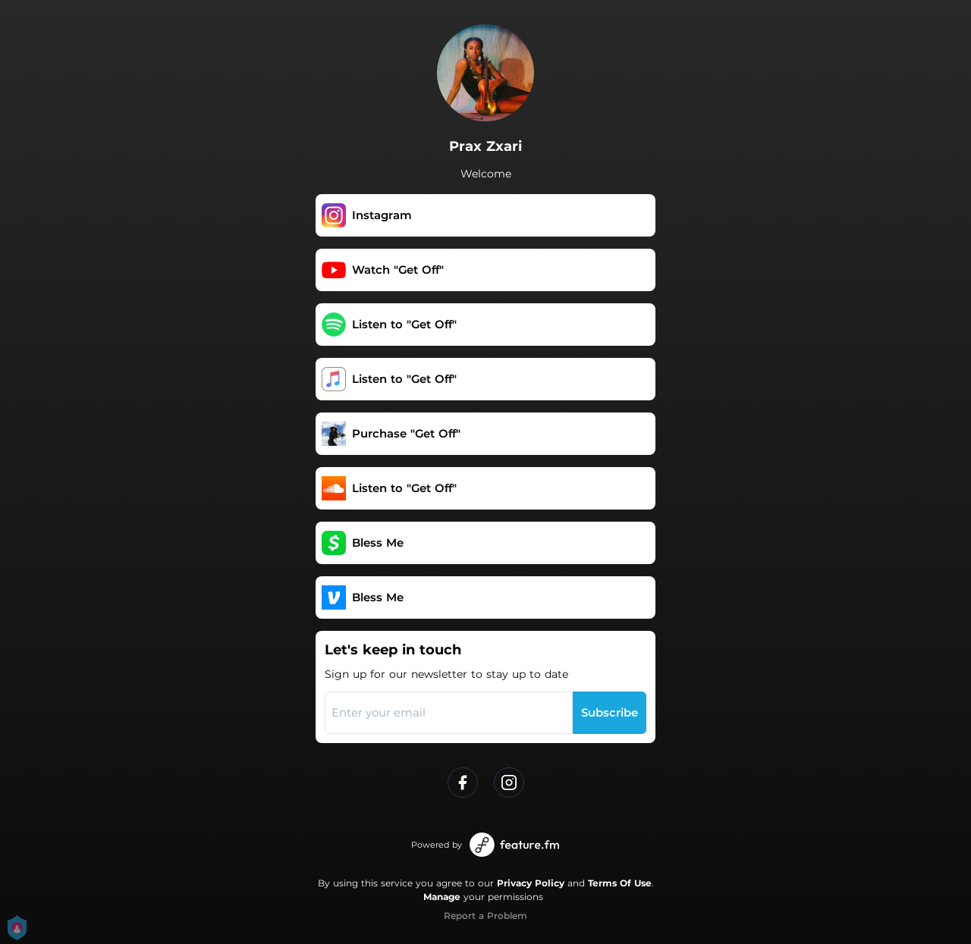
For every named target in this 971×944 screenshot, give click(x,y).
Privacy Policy (530, 883)
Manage (441, 896)
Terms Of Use (620, 883)
